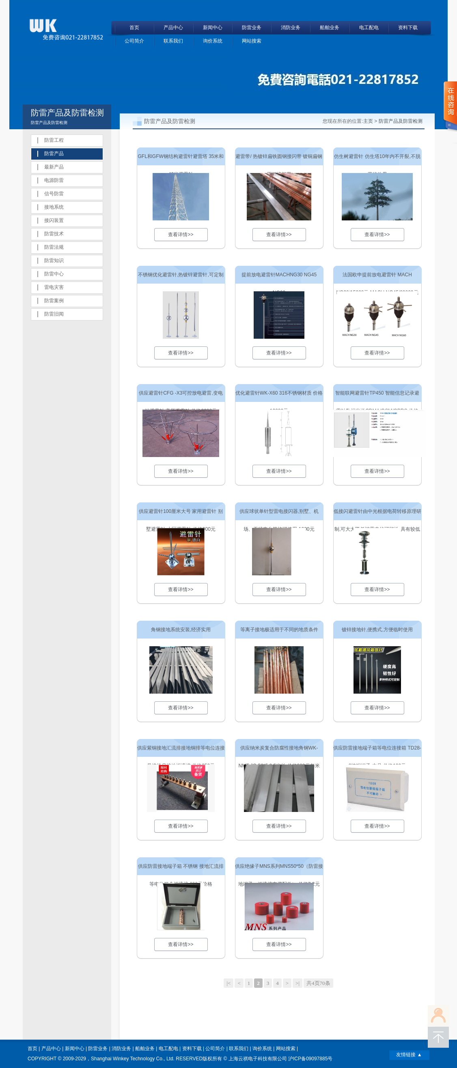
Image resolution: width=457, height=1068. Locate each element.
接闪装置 (54, 220)
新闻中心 (212, 27)
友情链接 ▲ (409, 1054)
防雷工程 (54, 140)
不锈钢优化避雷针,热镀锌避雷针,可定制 (181, 275)
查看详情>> (180, 234)
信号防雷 (54, 194)
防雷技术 (54, 234)
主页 (368, 121)
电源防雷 (54, 180)
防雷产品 (54, 153)
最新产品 (54, 167)
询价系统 (212, 41)
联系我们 (173, 41)
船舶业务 (329, 27)
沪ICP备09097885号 (310, 1059)
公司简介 (134, 41)
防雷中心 (54, 274)
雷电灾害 (54, 287)
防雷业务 (251, 27)
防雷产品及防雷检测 (401, 121)
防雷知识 (54, 260)
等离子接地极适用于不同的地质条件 (279, 629)
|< (228, 983)
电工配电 (369, 27)
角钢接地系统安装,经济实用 (181, 629)
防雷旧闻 (54, 314)
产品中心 (173, 27)
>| (297, 983)
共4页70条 (318, 983)
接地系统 (54, 207)
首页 (134, 27)
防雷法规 (54, 247)
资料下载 (408, 27)
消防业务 (290, 27)
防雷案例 (54, 300)
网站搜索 (251, 41)
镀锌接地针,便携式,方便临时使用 (377, 629)
